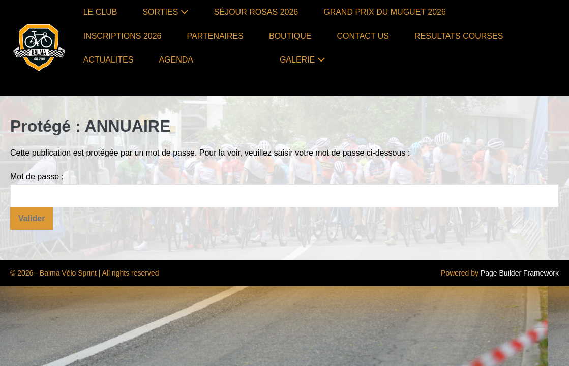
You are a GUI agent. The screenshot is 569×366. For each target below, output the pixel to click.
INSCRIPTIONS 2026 (122, 36)
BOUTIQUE (290, 36)
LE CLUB (100, 12)
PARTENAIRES (215, 36)
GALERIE (302, 59)
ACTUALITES (108, 59)
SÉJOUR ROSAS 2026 (256, 12)
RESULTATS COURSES (458, 36)
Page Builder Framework (520, 273)
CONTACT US (363, 36)
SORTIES (165, 12)
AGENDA (176, 59)
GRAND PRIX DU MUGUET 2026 (384, 12)
